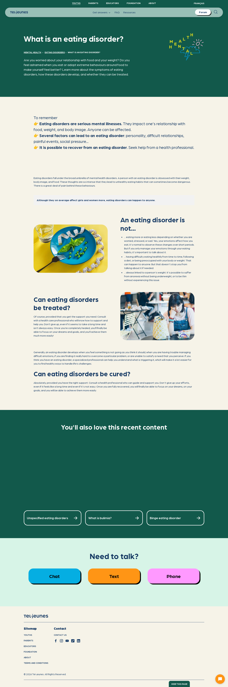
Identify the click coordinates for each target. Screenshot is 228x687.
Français (199, 3)
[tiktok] (73, 641)
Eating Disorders (55, 52)
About (152, 3)
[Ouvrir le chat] (220, 679)
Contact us (60, 635)
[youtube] (67, 641)
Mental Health (32, 52)
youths (28, 635)
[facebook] (56, 641)
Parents (93, 3)
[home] (40, 616)
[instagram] (61, 641)
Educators (112, 3)
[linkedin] (78, 641)
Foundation (134, 3)
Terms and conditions (36, 663)
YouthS (76, 3)
